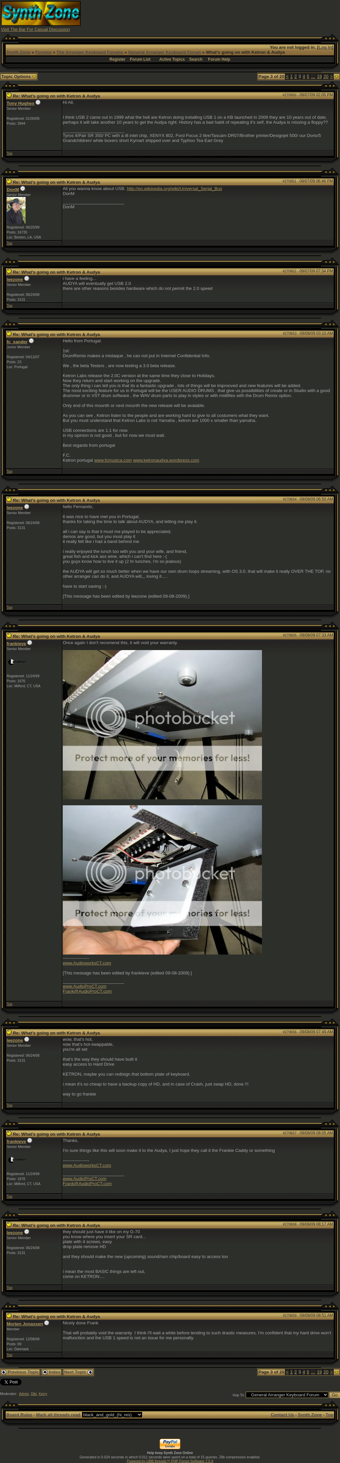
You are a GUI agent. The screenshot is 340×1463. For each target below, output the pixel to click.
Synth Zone (18, 52)
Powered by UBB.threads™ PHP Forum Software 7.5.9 (170, 1461)
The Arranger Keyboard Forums (89, 52)
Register (118, 59)
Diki (34, 1394)
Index (51, 1371)
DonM (13, 189)
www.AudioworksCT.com (87, 963)
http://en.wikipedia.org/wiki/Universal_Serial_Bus (174, 188)
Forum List (140, 59)
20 (325, 76)
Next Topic (78, 1371)
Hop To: (239, 1395)
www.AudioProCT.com (85, 986)
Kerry (43, 1394)
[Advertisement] (218, 16)
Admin (24, 1394)
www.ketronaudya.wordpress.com (166, 460)
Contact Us (282, 1414)
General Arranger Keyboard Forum (164, 52)
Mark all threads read (58, 1414)
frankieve (16, 643)
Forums (43, 52)
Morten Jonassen (25, 1323)
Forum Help (219, 59)
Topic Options (18, 76)
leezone (15, 279)
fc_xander (17, 341)
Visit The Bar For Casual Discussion (35, 29)
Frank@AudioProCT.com (87, 991)
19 (319, 76)
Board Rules (19, 1414)
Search (196, 59)
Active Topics (172, 59)
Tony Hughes (20, 103)
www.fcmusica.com (113, 460)
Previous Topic (20, 1371)
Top (9, 153)
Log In (325, 47)
